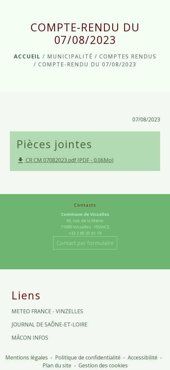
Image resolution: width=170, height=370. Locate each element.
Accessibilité (142, 357)
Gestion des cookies (103, 365)
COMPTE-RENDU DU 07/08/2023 (87, 64)
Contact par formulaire (85, 243)
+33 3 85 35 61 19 (85, 233)
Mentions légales (26, 357)
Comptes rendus (127, 56)
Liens (26, 295)
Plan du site (57, 365)
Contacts (85, 205)
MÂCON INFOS (30, 337)
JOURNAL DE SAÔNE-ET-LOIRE (49, 324)
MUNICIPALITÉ (70, 56)
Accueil (27, 56)
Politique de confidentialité (87, 357)
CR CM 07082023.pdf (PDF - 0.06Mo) (65, 160)
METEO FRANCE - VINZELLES (47, 311)
